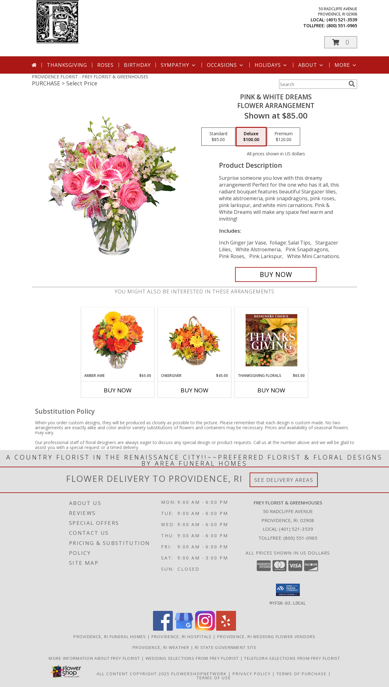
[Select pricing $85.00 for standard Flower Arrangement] (218, 137)
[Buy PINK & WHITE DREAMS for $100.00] (276, 274)
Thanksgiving (67, 65)
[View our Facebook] (163, 629)
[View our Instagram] (205, 629)
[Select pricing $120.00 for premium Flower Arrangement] (283, 137)
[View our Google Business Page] (184, 629)
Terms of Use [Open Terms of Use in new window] (214, 677)
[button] (340, 42)
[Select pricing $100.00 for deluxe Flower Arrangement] (251, 137)
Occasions (225, 65)
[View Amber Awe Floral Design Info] (118, 340)
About (311, 65)
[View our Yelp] (226, 629)
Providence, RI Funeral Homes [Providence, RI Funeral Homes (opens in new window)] (109, 636)
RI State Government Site (225, 647)
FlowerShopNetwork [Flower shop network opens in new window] (199, 673)
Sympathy (178, 65)
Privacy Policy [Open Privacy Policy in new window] (252, 673)
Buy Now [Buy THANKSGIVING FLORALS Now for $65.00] (271, 390)
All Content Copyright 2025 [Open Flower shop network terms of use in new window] (133, 673)
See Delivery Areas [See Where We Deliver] (283, 479)
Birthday (137, 65)
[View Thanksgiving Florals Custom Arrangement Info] (271, 340)
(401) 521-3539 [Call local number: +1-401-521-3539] (341, 20)
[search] (352, 83)
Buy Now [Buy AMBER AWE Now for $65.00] (118, 390)
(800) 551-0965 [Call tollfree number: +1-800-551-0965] (341, 25)
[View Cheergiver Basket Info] (195, 340)
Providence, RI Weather (161, 647)
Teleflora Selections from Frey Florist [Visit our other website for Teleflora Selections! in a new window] (292, 658)
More (345, 65)
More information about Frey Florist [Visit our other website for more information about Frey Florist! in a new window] (95, 658)
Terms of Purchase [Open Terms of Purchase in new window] (302, 673)
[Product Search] (312, 84)
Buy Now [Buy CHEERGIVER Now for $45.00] (194, 390)
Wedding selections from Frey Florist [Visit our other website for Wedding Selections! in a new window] (193, 658)
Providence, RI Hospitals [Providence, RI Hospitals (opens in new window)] (181, 636)
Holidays (271, 65)
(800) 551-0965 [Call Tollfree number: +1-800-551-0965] (300, 538)
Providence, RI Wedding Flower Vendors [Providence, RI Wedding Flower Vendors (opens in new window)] (266, 636)
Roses (105, 65)
